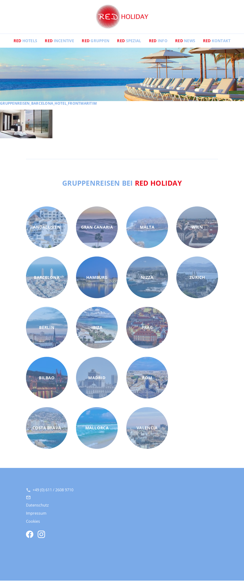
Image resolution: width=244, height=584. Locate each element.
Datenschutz (37, 508)
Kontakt (217, 44)
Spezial (129, 44)
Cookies (33, 524)
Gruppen (95, 44)
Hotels (25, 44)
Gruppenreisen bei (122, 186)
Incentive (59, 44)
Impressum (36, 516)
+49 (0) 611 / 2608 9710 (53, 493)
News (185, 44)
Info (158, 44)
